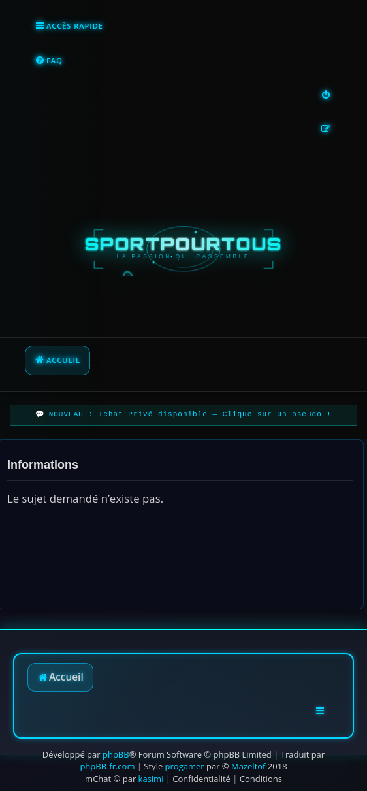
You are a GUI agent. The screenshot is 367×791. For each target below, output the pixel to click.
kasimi (151, 778)
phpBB (116, 754)
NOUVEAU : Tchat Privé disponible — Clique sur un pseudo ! (190, 415)
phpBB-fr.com (107, 766)
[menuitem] (48, 61)
